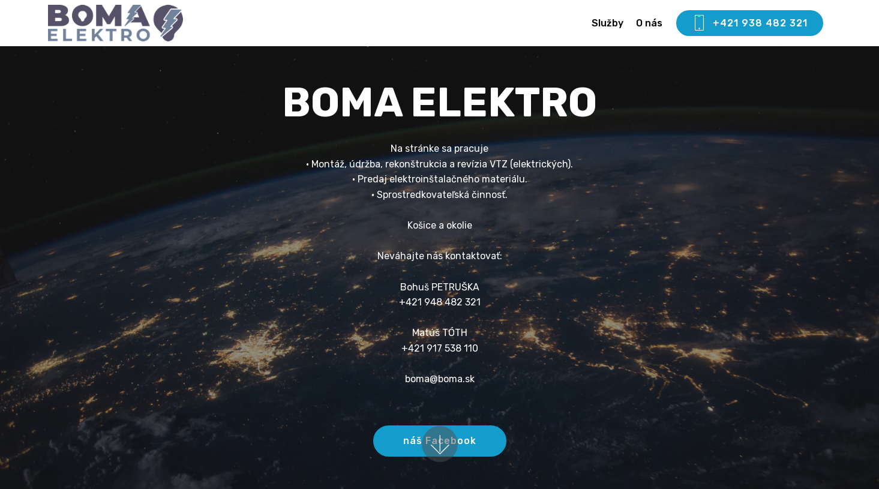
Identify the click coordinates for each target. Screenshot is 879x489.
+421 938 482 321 (750, 23)
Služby (607, 23)
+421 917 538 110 (439, 348)
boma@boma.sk (440, 379)
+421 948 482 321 (440, 302)
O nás (649, 23)
